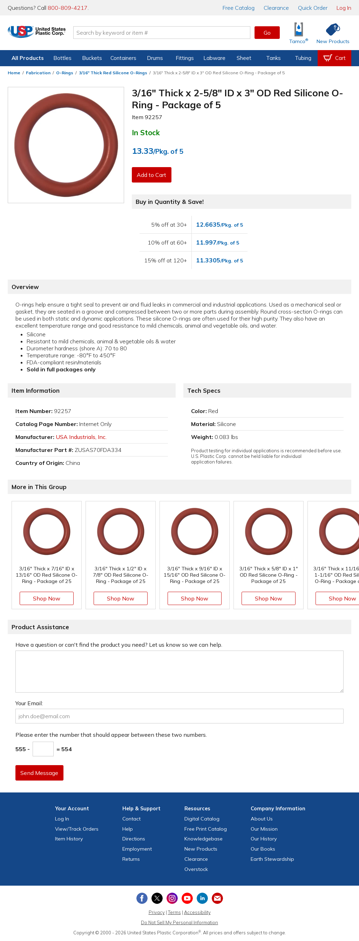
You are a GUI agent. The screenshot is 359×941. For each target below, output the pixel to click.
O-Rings (64, 72)
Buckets (92, 58)
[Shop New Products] (330, 32)
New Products (200, 849)
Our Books (263, 849)
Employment (137, 849)
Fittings (185, 58)
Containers (123, 58)
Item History (69, 839)
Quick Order (312, 7)
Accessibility (197, 912)
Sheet (244, 58)
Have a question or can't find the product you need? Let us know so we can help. (118, 644)
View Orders (77, 829)
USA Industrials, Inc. (81, 436)
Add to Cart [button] (152, 174)
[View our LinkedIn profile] (202, 898)
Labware (214, 58)
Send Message (40, 772)
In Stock (146, 132)
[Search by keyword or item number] (174, 32)
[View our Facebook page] (142, 898)
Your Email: (29, 703)
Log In (344, 7)
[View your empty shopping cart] (334, 58)
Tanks (273, 58)
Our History (264, 839)
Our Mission (264, 829)
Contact (131, 819)
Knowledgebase (203, 839)
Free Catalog (205, 829)
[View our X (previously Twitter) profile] (157, 898)
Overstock (196, 869)
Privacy (157, 912)
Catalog (239, 7)
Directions (133, 839)
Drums (155, 58)
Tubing (303, 58)
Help (127, 829)
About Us (262, 819)
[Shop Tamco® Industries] (298, 32)
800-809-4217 (68, 7)
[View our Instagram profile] (172, 898)
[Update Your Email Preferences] (217, 898)
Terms (174, 912)
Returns (131, 859)
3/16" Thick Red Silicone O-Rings (113, 72)
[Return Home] (49, 34)
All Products (28, 58)
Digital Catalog (201, 819)
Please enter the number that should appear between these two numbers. (111, 734)
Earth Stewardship (272, 859)
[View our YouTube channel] (187, 898)
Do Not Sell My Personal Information (179, 922)
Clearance (276, 7)
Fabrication (38, 72)
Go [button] (267, 32)
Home (14, 72)
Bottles (62, 58)
